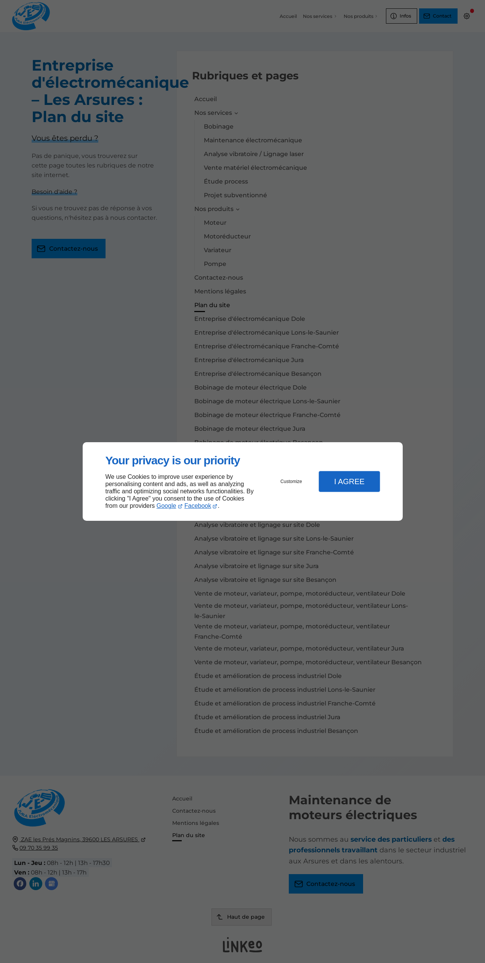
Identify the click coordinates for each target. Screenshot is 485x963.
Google (166, 505)
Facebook (197, 505)
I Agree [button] (349, 481)
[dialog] (243, 481)
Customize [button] (291, 481)
